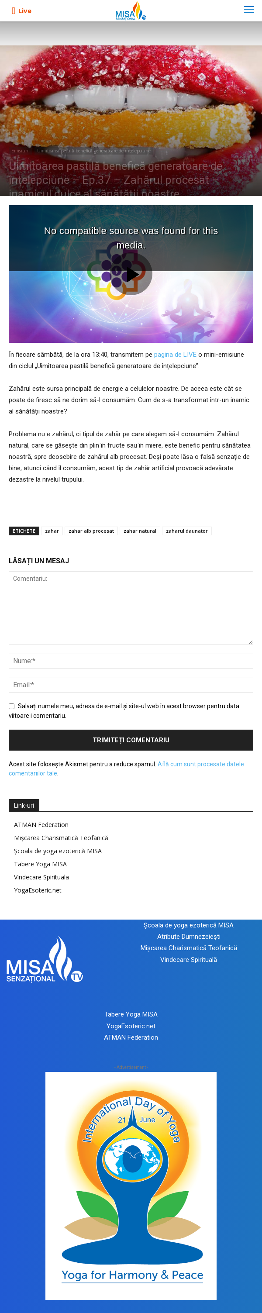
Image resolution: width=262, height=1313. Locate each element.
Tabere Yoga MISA (40, 864)
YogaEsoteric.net (38, 890)
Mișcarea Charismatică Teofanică (61, 838)
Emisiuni (20, 151)
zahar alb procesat (91, 530)
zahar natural (140, 530)
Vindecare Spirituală (188, 960)
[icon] (13, 10)
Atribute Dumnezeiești (189, 937)
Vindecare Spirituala (41, 877)
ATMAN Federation (41, 824)
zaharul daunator (187, 530)
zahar (52, 530)
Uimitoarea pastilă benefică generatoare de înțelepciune (94, 151)
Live (24, 10)
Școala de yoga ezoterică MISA (58, 851)
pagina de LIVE (175, 354)
